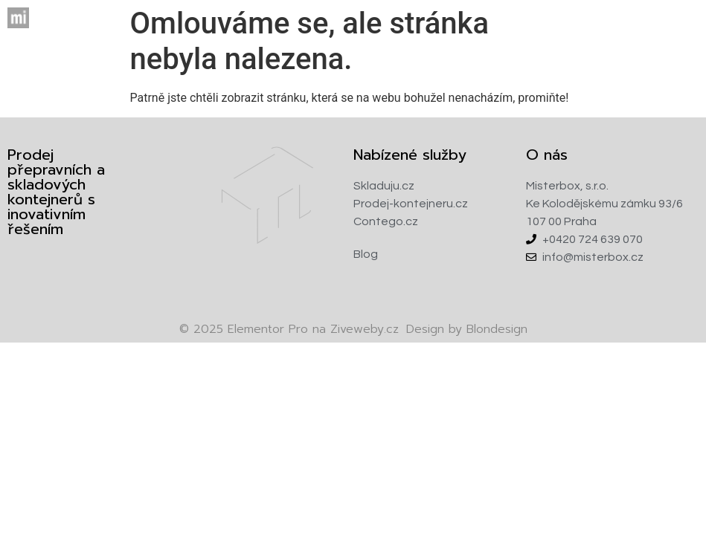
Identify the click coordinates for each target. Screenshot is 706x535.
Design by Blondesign (466, 329)
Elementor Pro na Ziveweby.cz (289, 329)
